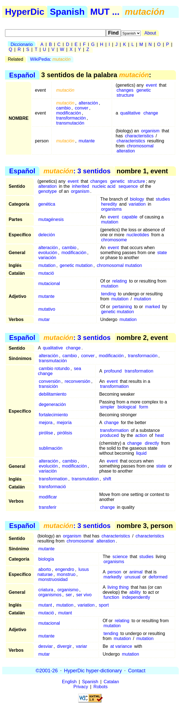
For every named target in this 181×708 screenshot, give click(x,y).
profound (113, 371)
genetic (144, 90)
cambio (63, 108)
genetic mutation (76, 265)
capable (129, 217)
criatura (45, 589)
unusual (132, 577)
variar (81, 646)
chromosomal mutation (119, 265)
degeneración (52, 404)
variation (137, 204)
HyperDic (24, 12)
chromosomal (140, 145)
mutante (86, 140)
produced (109, 435)
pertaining (122, 306)
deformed (158, 577)
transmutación (70, 123)
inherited (80, 186)
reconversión (77, 381)
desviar (45, 646)
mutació (46, 273)
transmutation (85, 478)
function (111, 597)
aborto (44, 569)
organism (150, 130)
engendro (64, 569)
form (143, 407)
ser (69, 594)
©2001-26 (47, 670)
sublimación (50, 448)
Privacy (80, 686)
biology (137, 199)
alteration (125, 151)
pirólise (46, 432)
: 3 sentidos (77, 171)
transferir (47, 507)
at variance (121, 646)
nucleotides (138, 234)
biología (46, 559)
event (151, 85)
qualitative (130, 113)
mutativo (46, 309)
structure (125, 95)
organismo (68, 589)
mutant (45, 605)
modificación (68, 113)
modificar (48, 497)
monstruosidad (53, 579)
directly (152, 443)
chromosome (114, 239)
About (150, 33)
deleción (46, 234)
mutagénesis (51, 219)
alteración (88, 103)
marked (152, 306)
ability (135, 592)
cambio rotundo (54, 368)
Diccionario (22, 44)
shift (107, 478)
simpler (107, 407)
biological (127, 407)
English (69, 681)
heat (159, 435)
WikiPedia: (50, 59)
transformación (71, 118)
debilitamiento (52, 394)
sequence (128, 186)
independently (136, 597)
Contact (136, 670)
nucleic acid (104, 186)
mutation (109, 222)
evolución (47, 252)
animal (135, 572)
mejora (46, 422)
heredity (109, 204)
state (162, 252)
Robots (101, 686)
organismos (49, 594)
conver (81, 108)
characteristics (139, 135)
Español (22, 75)
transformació (52, 486)
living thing (118, 587)
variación (47, 257)
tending (108, 293)
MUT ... (105, 12)
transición (48, 386)
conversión (49, 381)
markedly (113, 577)
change (150, 113)
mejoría (64, 422)
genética (46, 204)
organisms (111, 209)
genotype (47, 191)
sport (104, 605)
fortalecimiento (53, 414)
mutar (44, 319)
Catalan (111, 681)
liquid (141, 453)
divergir (64, 646)
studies (163, 199)
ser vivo (84, 594)
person (114, 572)
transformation (139, 371)
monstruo (66, 574)
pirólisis (64, 432)
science (120, 556)
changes (125, 90)
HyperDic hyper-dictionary (93, 670)
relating (119, 281)
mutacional (49, 283)
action (141, 435)
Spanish (67, 12)
